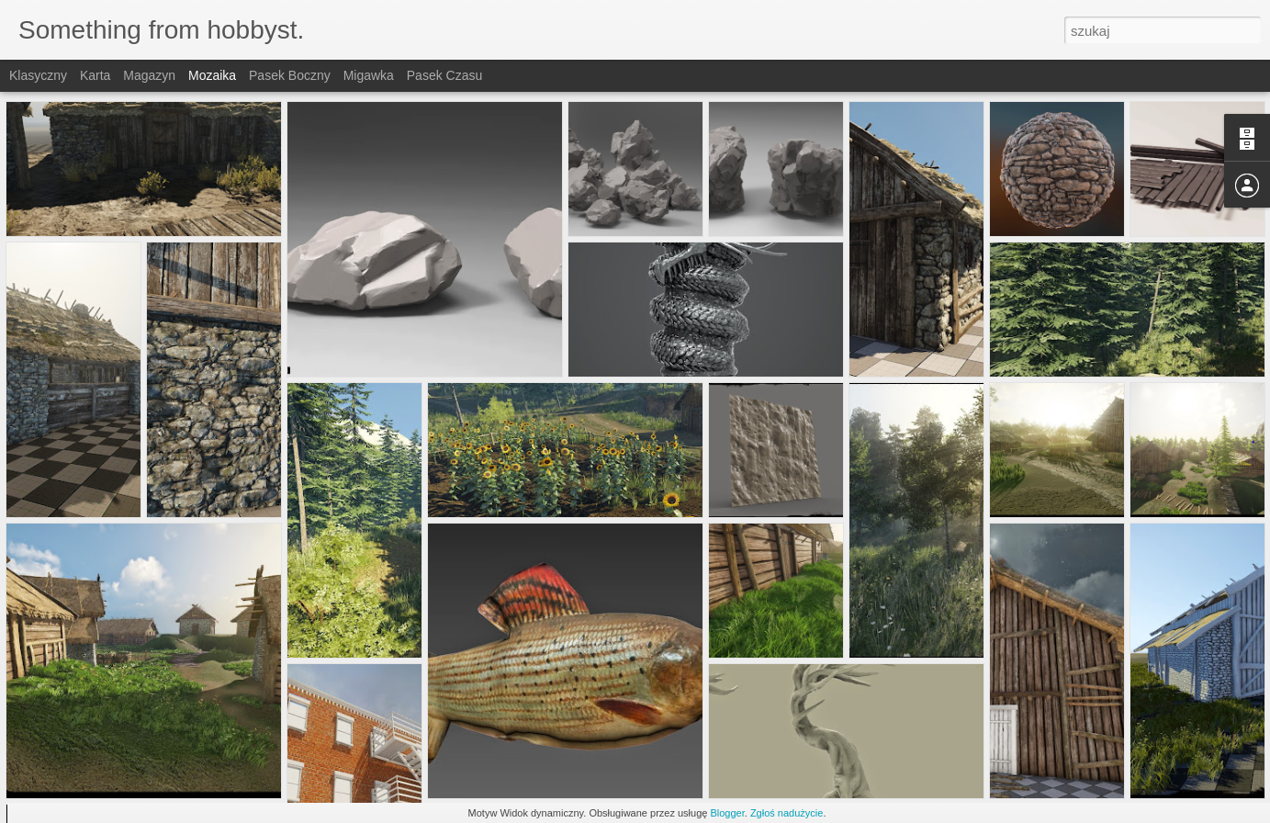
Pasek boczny (290, 75)
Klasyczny (38, 75)
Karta (95, 75)
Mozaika (212, 75)
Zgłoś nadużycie (787, 812)
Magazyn (149, 75)
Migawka (368, 75)
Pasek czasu (444, 75)
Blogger (727, 812)
